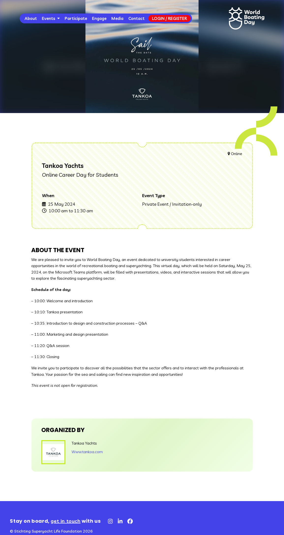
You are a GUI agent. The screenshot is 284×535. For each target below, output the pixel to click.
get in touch (65, 521)
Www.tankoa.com (87, 451)
